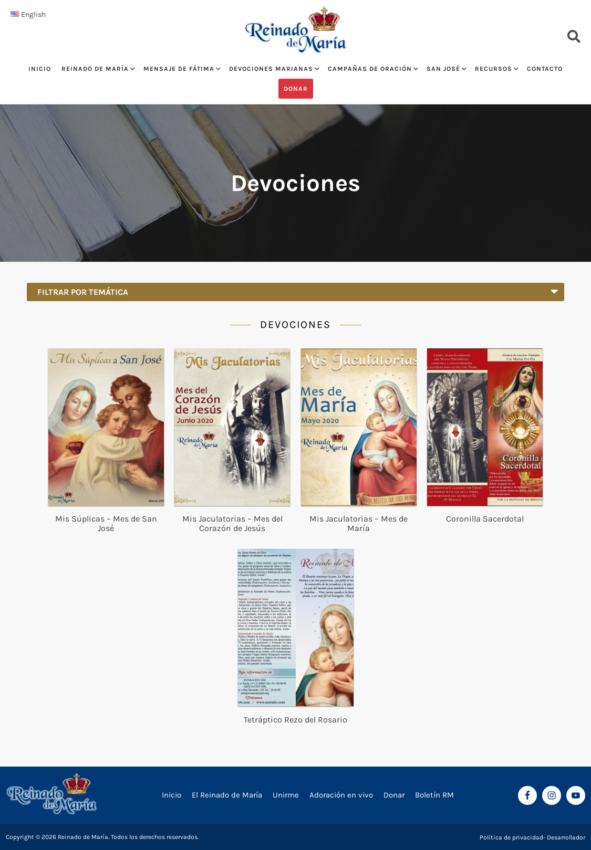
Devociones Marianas (271, 68)
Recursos (493, 68)
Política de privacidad (511, 837)
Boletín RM (434, 795)
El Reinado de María (227, 795)
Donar (296, 88)
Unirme (286, 795)
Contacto (545, 68)
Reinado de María (95, 68)
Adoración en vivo (341, 795)
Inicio (39, 68)
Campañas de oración (370, 68)
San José (443, 68)
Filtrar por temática (297, 290)
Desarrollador (566, 837)
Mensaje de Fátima (178, 68)
